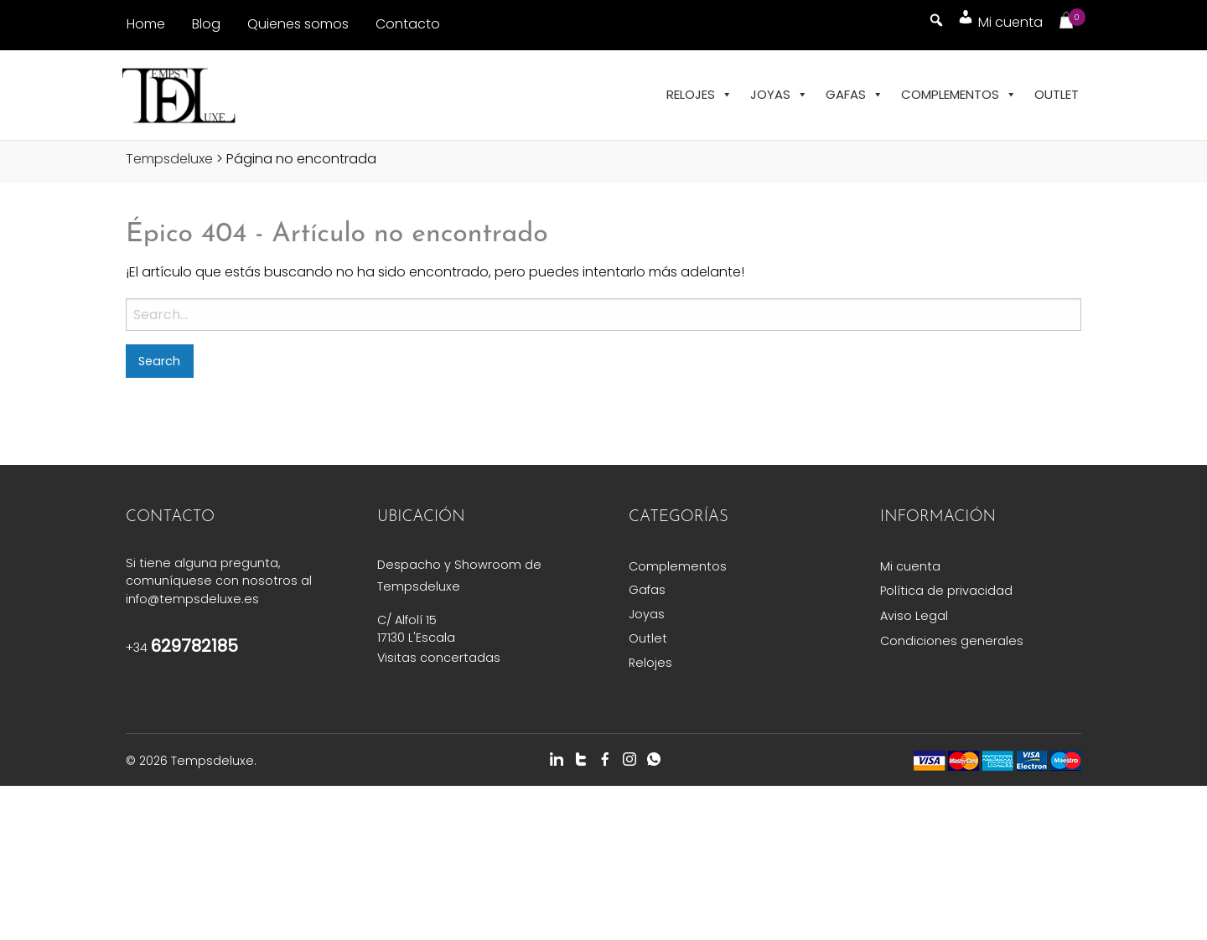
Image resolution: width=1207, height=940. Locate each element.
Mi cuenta (910, 566)
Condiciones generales (951, 641)
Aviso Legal (914, 615)
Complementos (959, 94)
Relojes (699, 94)
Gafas (854, 94)
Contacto (408, 24)
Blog (206, 24)
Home (146, 24)
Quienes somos (298, 24)
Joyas (779, 94)
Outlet (1056, 94)
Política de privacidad (946, 590)
